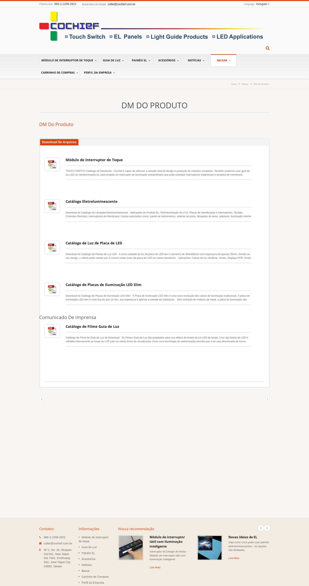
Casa (233, 84)
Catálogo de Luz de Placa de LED (94, 235)
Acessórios (168, 60)
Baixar (223, 60)
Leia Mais (155, 547)
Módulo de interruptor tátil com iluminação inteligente (167, 521)
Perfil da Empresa (99, 72)
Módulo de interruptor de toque (68, 60)
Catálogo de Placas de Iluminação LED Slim (103, 272)
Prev (261, 508)
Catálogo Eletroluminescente (91, 197)
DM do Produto (261, 84)
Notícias (196, 60)
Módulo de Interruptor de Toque (94, 159)
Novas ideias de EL (242, 517)
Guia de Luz (113, 60)
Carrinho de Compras (59, 72)
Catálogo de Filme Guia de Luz (92, 310)
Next (267, 508)
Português (261, 4)
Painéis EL (141, 60)
